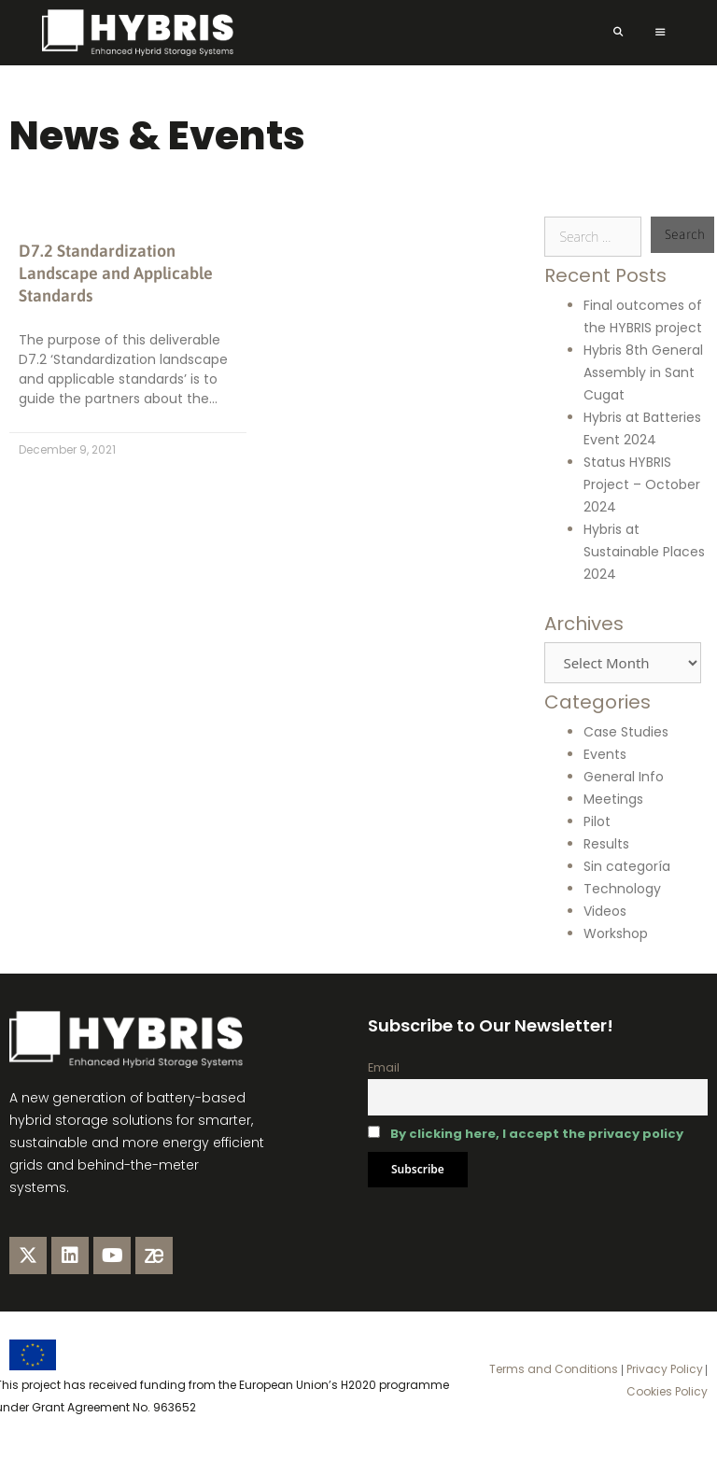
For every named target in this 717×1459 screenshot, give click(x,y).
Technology (622, 888)
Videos (604, 911)
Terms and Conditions (553, 1369)
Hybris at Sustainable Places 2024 (644, 551)
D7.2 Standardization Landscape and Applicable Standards (116, 273)
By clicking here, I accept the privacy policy (536, 1134)
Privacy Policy (663, 1369)
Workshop (615, 933)
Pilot (597, 821)
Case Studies (625, 731)
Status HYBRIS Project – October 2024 (641, 484)
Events (604, 754)
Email (384, 1067)
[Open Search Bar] (618, 32)
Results (606, 844)
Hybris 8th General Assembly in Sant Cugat (643, 372)
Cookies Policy (667, 1391)
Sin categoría (626, 866)
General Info (623, 776)
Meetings (613, 799)
